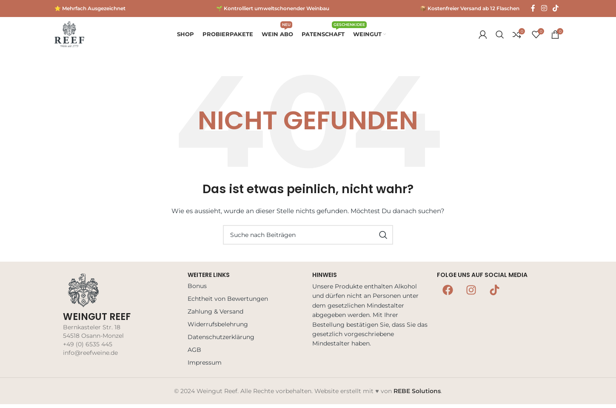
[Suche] (499, 36)
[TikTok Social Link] (556, 8)
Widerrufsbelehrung (218, 327)
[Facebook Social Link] (533, 8)
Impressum (205, 366)
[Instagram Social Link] (544, 8)
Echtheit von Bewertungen (228, 302)
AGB (194, 353)
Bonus (197, 289)
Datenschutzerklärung (221, 340)
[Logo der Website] (69, 36)
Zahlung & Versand (215, 315)
